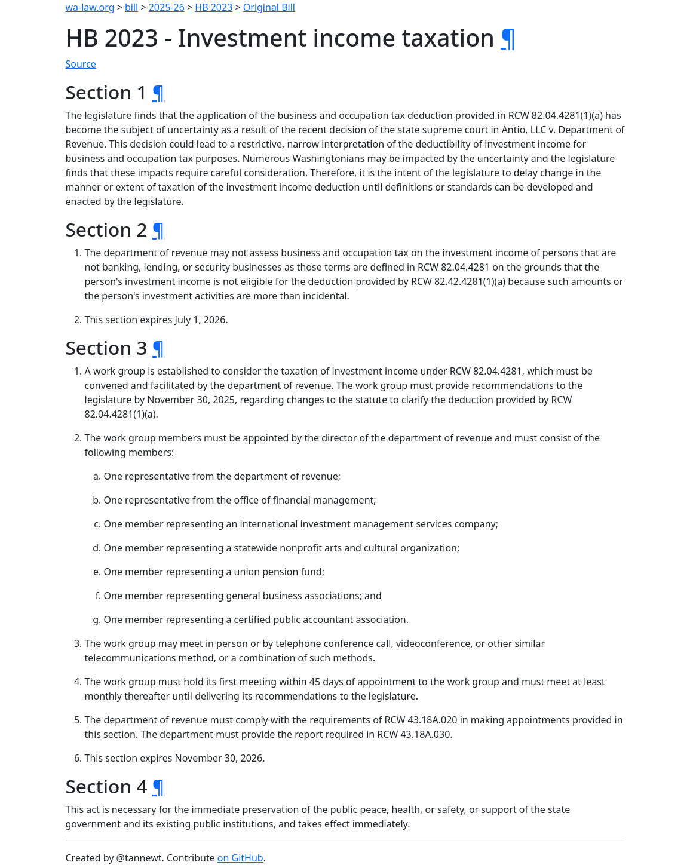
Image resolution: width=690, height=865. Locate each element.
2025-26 (167, 7)
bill (131, 7)
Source (81, 63)
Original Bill (269, 7)
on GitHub (240, 857)
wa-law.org (90, 7)
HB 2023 (213, 7)
